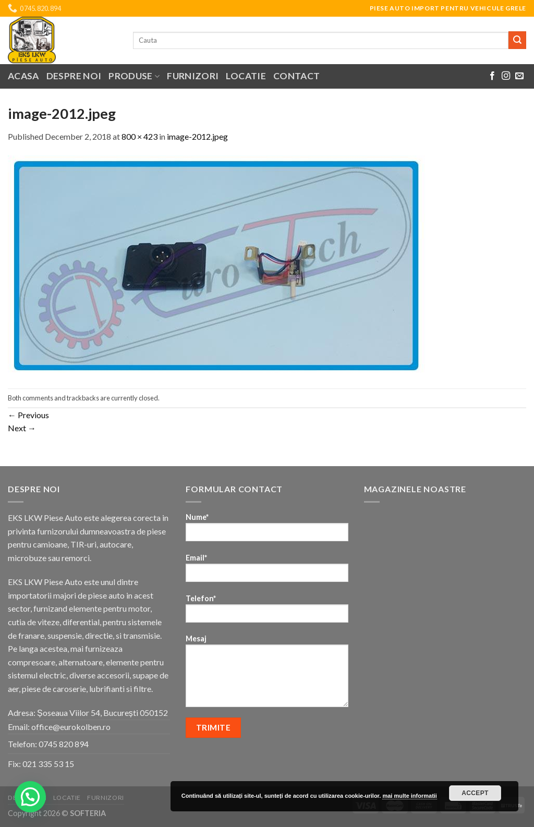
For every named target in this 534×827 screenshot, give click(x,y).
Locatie (245, 75)
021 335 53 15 (48, 764)
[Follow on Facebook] (492, 76)
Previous (28, 415)
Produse (134, 75)
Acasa (23, 75)
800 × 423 (139, 136)
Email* (267, 571)
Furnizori (193, 75)
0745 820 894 (64, 744)
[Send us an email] (519, 76)
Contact (296, 75)
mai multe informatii (409, 796)
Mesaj (267, 674)
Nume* (267, 531)
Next (22, 428)
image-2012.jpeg (197, 136)
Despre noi (74, 75)
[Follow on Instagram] (506, 76)
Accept (475, 793)
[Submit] (517, 40)
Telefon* (267, 612)
